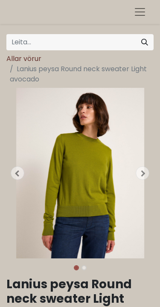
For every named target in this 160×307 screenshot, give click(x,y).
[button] (17, 173)
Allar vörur (23, 59)
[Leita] (145, 42)
